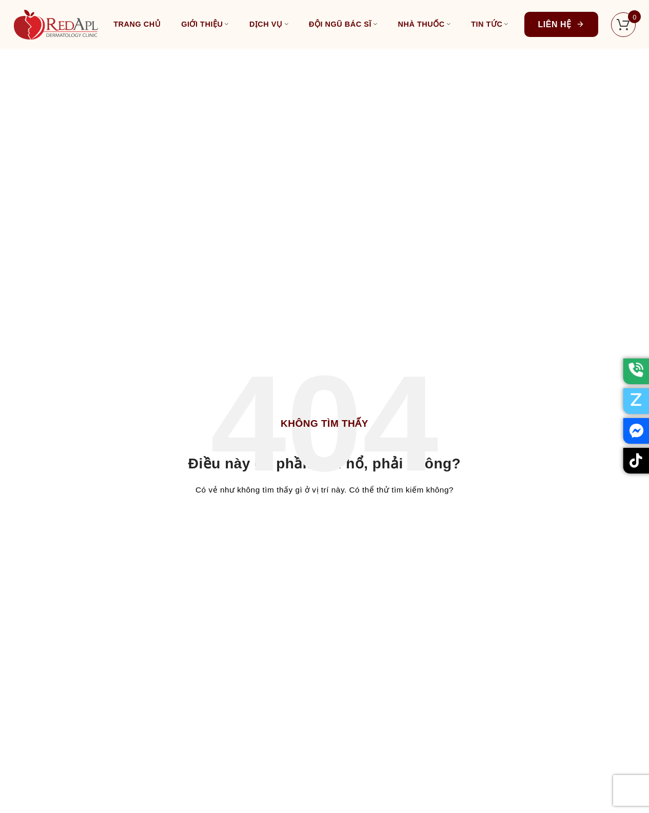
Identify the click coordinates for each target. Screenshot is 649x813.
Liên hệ (561, 24)
